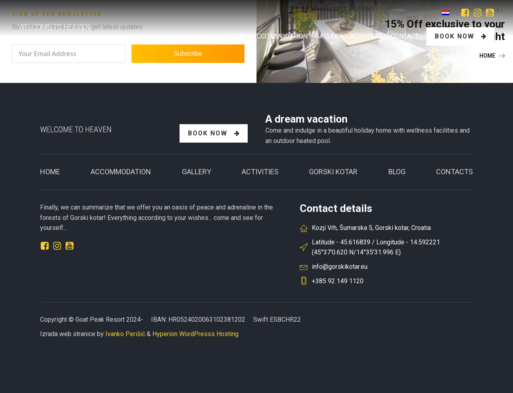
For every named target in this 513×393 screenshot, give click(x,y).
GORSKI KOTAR (333, 171)
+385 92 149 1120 (338, 281)
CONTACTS (454, 171)
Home (236, 36)
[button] (492, 55)
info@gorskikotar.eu (340, 266)
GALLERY (328, 36)
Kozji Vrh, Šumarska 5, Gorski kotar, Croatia (371, 228)
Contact (404, 36)
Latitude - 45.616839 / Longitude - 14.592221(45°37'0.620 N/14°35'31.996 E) (376, 247)
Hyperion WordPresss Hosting (195, 334)
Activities (366, 36)
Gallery (196, 171)
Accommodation (280, 36)
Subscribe (188, 53)
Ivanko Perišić (125, 334)
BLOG (397, 171)
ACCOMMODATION (121, 171)
